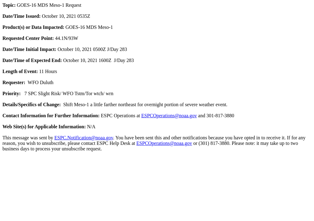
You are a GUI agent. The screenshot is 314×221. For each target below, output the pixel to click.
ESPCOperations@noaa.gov (169, 115)
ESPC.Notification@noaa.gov (83, 137)
